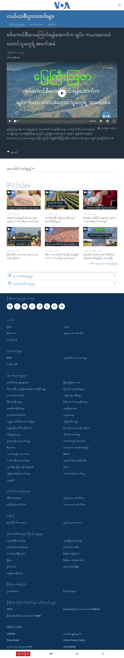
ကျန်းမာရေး (68, 415)
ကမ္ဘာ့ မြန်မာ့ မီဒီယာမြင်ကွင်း (19, 427)
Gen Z (66, 454)
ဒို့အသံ (66, 467)
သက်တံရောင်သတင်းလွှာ (74, 473)
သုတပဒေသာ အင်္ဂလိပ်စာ (74, 504)
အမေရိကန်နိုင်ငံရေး (15, 408)
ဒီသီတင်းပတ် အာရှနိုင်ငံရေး (75, 401)
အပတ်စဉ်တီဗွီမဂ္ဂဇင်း (16, 553)
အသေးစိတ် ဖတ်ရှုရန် (21, 168)
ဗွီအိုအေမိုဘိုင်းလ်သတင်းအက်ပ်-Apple (24, 615)
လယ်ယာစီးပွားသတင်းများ (18, 460)
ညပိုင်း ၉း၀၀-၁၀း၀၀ (72, 522)
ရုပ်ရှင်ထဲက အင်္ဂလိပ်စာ (73, 498)
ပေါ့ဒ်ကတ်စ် (12, 364)
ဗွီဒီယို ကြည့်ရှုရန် (16, 24)
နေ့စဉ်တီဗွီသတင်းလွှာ (16, 540)
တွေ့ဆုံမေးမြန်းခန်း (15, 573)
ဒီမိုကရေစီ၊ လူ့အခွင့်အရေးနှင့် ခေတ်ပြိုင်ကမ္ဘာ (26, 389)
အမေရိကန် (12, 339)
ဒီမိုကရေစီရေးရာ (14, 401)
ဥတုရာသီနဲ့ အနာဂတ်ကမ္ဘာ (18, 441)
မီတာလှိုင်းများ (69, 591)
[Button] (12, 152)
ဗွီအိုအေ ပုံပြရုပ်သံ (71, 553)
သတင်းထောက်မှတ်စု (16, 415)
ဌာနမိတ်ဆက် (13, 591)
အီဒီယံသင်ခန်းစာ (14, 498)
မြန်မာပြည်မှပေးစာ (71, 382)
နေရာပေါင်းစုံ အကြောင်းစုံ (74, 460)
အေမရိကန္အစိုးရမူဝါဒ (72, 633)
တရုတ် (66, 326)
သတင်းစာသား (36, 24)
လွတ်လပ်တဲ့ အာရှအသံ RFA (19, 646)
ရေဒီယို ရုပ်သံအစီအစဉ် (17, 547)
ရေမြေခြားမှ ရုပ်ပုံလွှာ (72, 540)
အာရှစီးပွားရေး (70, 408)
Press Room (13, 640)
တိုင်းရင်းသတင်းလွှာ (72, 434)
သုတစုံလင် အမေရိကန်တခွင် (76, 447)
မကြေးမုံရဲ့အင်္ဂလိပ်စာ (16, 504)
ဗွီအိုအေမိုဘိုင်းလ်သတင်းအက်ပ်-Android (81, 609)
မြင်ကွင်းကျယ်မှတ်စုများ (74, 389)
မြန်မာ (9, 326)
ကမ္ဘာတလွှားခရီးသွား (72, 395)
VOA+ (10, 609)
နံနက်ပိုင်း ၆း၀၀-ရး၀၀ (17, 522)
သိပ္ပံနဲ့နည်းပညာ (14, 434)
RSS (9, 357)
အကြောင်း (52, 24)
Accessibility (69, 646)
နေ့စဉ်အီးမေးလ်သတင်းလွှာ (75, 357)
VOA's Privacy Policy (74, 640)
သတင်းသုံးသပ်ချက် (15, 395)
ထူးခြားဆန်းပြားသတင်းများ (19, 473)
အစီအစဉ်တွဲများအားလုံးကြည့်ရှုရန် (103, 263)
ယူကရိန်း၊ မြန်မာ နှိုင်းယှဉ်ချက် (20, 467)
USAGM (11, 633)
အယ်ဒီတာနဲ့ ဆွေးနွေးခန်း (17, 382)
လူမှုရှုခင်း (11, 480)
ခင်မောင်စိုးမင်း (13, 57)
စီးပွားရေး (11, 447)
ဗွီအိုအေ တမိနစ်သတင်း (73, 560)
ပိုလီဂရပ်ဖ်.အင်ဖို (71, 547)
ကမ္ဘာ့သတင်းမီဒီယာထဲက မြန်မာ (21, 421)
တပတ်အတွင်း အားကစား (18, 454)
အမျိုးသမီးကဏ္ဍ (70, 421)
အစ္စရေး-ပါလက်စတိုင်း (73, 333)
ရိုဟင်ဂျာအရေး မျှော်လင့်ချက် (76, 427)
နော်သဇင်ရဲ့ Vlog (71, 566)
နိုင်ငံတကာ (11, 333)
